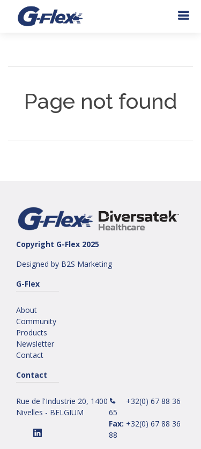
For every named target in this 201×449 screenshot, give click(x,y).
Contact (29, 355)
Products (31, 332)
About (26, 310)
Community (36, 321)
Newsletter (35, 344)
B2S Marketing (86, 264)
